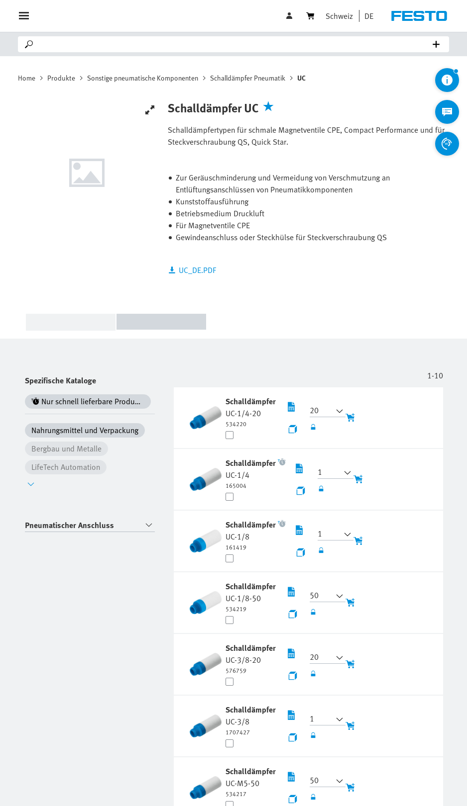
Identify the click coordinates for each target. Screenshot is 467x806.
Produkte (61, 78)
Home (26, 78)
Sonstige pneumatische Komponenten (142, 78)
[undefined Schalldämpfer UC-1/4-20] (251, 411)
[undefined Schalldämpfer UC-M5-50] (251, 781)
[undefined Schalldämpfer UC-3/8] (251, 720)
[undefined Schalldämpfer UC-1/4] (251, 473)
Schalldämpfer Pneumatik (247, 78)
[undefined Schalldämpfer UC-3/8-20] (251, 658)
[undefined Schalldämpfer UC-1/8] (251, 535)
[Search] (235, 44)
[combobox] (90, 525)
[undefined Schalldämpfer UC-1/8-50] (251, 596)
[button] (366, 16)
